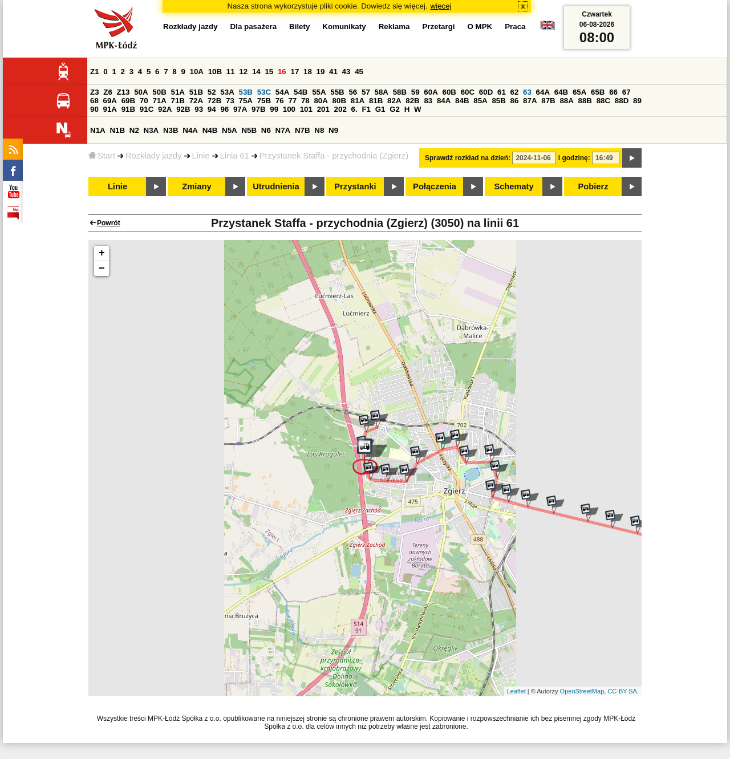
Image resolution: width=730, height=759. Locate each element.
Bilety (299, 26)
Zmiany (196, 186)
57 (366, 92)
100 (289, 109)
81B (376, 100)
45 (359, 71)
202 (340, 109)
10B (215, 71)
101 (306, 109)
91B (128, 109)
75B (264, 100)
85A (480, 100)
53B (246, 92)
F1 (366, 109)
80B (339, 100)
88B (585, 100)
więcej (441, 6)
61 (501, 92)
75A (246, 100)
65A (579, 92)
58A (381, 92)
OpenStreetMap (582, 691)
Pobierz (593, 186)
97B (258, 109)
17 (294, 71)
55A (319, 92)
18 (307, 71)
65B (598, 92)
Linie (201, 155)
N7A (283, 130)
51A (178, 92)
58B (400, 92)
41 (333, 71)
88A (566, 100)
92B (183, 109)
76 (279, 100)
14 (256, 71)
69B (128, 100)
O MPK (480, 26)
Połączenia (434, 186)
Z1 (94, 71)
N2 (134, 130)
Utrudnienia (276, 186)
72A (196, 100)
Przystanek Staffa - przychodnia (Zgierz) (333, 155)
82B (412, 100)
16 (282, 71)
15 (269, 71)
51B (196, 92)
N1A (98, 130)
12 (243, 71)
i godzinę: (574, 158)
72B (214, 100)
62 (514, 92)
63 (527, 92)
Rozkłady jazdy (153, 155)
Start (101, 155)
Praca (515, 26)
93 (198, 109)
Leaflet (516, 691)
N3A (151, 130)
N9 (333, 130)
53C (264, 92)
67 (626, 92)
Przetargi (438, 26)
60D (486, 92)
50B (159, 92)
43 (346, 71)
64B (561, 92)
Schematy (513, 186)
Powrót (108, 223)
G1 (380, 109)
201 (323, 109)
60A (430, 92)
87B (548, 100)
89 (637, 100)
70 (144, 100)
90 (94, 109)
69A (110, 100)
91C (146, 109)
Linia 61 (234, 155)
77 (292, 100)
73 (230, 100)
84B (462, 100)
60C (467, 92)
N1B (117, 130)
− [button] (102, 268)
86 (514, 100)
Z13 (123, 92)
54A (282, 92)
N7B (302, 130)
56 (352, 92)
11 (230, 71)
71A (159, 100)
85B (498, 100)
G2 (395, 109)
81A (357, 100)
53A (227, 92)
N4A (190, 130)
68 (94, 100)
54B (300, 92)
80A (320, 100)
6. (354, 109)
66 (613, 92)
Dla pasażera (253, 26)
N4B (210, 130)
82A (394, 100)
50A (141, 92)
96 (224, 109)
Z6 (107, 92)
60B (449, 92)
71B (178, 100)
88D (621, 100)
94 (212, 109)
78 (305, 100)
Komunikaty (344, 26)
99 (274, 109)
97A (240, 109)
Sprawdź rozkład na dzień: (467, 158)
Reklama (394, 26)
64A (543, 92)
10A (197, 71)
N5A (229, 130)
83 (428, 100)
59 (415, 92)
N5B (249, 130)
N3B (171, 130)
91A (110, 109)
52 (212, 92)
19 (321, 71)
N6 (266, 130)
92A (165, 109)
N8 (319, 130)
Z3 (94, 92)
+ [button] (102, 253)
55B (337, 92)
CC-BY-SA (622, 691)
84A (444, 100)
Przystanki (355, 186)
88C (603, 100)
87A (530, 100)
